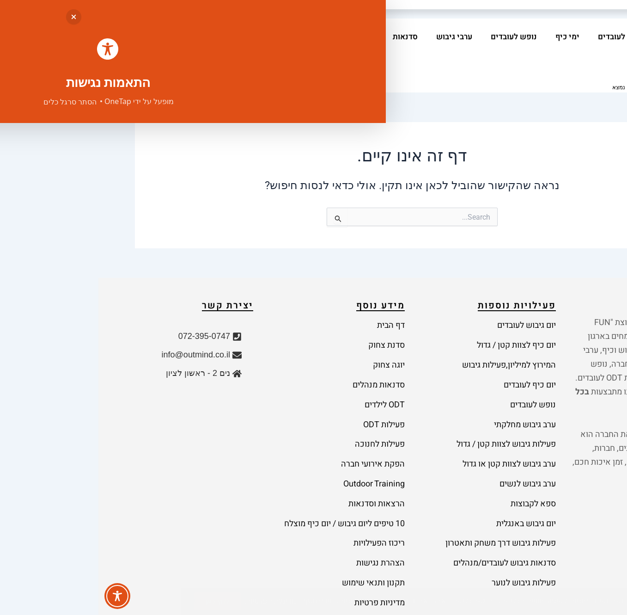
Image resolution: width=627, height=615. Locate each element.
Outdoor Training (275, 434)
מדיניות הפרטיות (143, 553)
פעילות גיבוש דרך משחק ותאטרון (402, 475)
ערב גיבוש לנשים (429, 434)
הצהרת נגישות (282, 489)
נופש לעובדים (415, 37)
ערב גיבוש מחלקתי (426, 392)
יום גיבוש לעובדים (529, 37)
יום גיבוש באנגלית (427, 461)
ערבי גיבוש (356, 37)
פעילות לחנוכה (281, 406)
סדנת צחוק (288, 337)
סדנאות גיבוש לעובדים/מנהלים (406, 489)
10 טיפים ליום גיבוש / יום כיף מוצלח (246, 461)
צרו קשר (576, 55)
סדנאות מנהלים (280, 364)
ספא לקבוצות (434, 448)
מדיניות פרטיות (281, 517)
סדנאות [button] (304, 37)
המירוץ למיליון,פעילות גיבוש (410, 350)
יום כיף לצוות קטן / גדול (417, 337)
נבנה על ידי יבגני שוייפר (70, 594)
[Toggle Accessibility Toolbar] (19, 596)
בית (584, 37)
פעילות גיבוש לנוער (425, 503)
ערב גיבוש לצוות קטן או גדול (410, 420)
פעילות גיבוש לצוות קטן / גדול (407, 406)
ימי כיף (469, 37)
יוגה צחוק (290, 350)
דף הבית (292, 323)
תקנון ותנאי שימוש (274, 503)
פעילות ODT (285, 392)
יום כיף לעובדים (431, 364)
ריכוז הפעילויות (280, 475)
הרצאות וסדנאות (278, 448)
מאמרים (257, 37)
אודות (216, 37)
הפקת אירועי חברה (274, 420)
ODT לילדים (286, 378)
